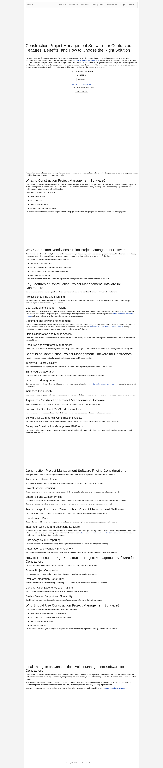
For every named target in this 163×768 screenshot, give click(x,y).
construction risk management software (101, 384)
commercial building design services (86, 60)
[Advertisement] (81, 27)
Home (30, 5)
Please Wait (81, 80)
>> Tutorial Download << (81, 84)
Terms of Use (112, 5)
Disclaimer (85, 5)
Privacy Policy (97, 5)
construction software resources (115, 688)
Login (122, 5)
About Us (62, 5)
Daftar (131, 5)
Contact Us (73, 5)
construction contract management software (106, 327)
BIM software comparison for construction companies (100, 533)
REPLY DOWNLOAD (81, 91)
